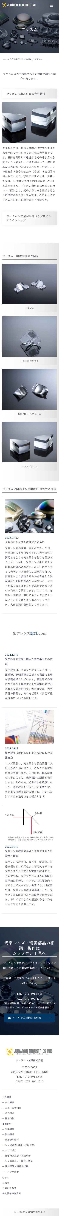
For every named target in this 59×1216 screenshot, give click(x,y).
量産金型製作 (12, 1139)
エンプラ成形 (12, 1171)
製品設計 (9, 1134)
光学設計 (9, 1129)
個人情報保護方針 (11, 1193)
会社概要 (9, 1102)
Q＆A (5, 1177)
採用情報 (9, 1118)
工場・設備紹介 (13, 1107)
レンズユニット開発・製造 (19, 1160)
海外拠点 (9, 1113)
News (5, 1182)
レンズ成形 (11, 1150)
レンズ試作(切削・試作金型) (20, 1145)
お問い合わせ (9, 1188)
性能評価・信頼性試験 (16, 1166)
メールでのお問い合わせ (29, 1017)
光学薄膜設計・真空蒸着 (18, 1155)
